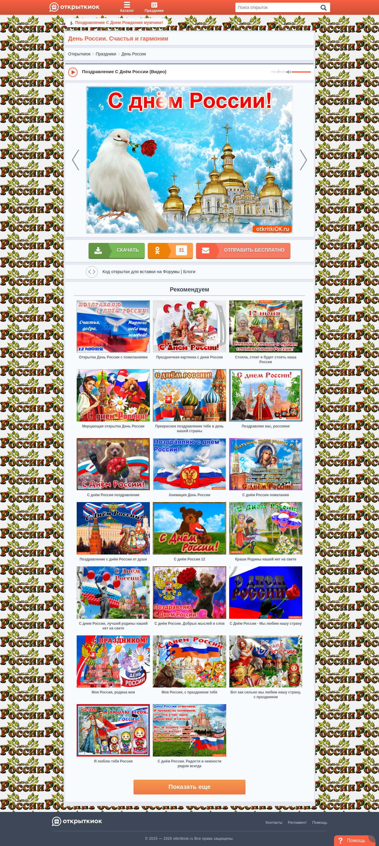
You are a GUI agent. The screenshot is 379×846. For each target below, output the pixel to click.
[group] (189, 72)
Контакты (274, 822)
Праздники (106, 54)
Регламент (297, 822)
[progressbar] (301, 72)
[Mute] (289, 72)
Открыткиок (79, 54)
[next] (303, 160)
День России (133, 54)
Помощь (319, 822)
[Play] (73, 72)
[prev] (75, 160)
